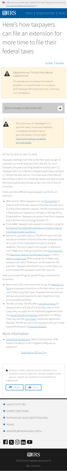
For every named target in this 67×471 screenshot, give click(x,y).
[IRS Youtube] (29, 442)
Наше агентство (16, 404)
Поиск (29, 13)
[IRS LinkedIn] (23, 443)
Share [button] (17, 387)
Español (60, 63)
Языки (10, 424)
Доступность (33, 465)
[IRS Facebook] (5, 442)
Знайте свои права (17, 411)
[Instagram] (17, 442)
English (49, 63)
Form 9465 (30, 319)
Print (35, 387)
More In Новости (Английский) (33, 108)
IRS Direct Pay (55, 251)
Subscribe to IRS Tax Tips (33, 352)
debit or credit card (16, 258)
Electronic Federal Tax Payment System (30, 254)
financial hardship (37, 326)
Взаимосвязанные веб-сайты (24, 431)
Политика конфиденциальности (33, 460)
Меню (62, 13)
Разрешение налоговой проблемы (27, 418)
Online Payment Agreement (24, 315)
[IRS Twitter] (11, 443)
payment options (47, 303)
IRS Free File (50, 201)
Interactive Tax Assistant (18, 339)
